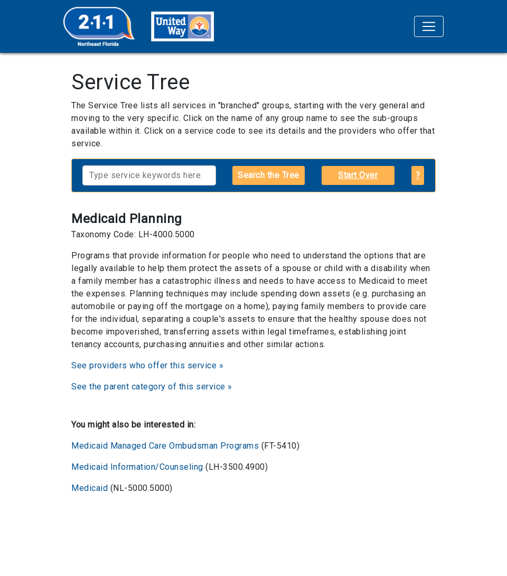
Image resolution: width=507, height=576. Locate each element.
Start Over (358, 175)
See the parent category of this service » (151, 387)
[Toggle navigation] (429, 26)
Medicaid (89, 488)
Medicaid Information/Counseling (137, 467)
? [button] (418, 175)
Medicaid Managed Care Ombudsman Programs (165, 446)
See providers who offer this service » (147, 365)
